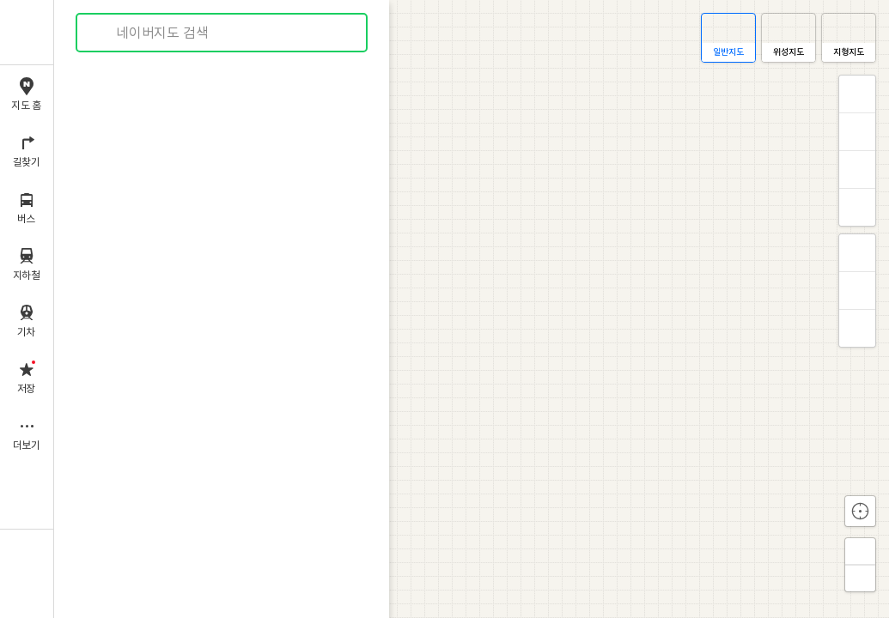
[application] (471, 309)
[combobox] (222, 33)
